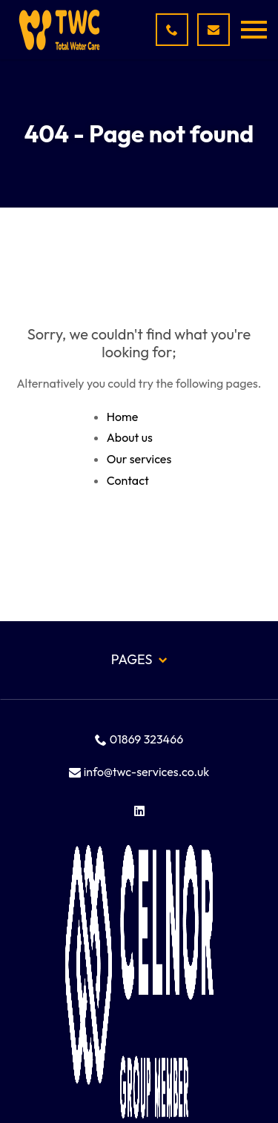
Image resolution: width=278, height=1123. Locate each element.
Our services (139, 458)
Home (123, 416)
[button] (254, 29)
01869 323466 (139, 739)
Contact (128, 480)
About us (130, 437)
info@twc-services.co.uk (139, 771)
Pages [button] (139, 660)
